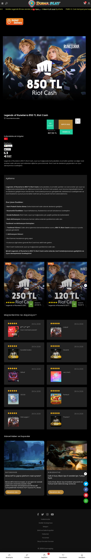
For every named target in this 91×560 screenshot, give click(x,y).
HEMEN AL (66, 132)
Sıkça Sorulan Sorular (45, 541)
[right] (86, 285)
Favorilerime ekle (12, 118)
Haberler (45, 534)
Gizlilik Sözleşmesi (45, 523)
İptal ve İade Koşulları (45, 530)
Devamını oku (13, 492)
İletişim (45, 526)
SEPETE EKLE (65, 124)
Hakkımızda (45, 519)
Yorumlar (45, 538)
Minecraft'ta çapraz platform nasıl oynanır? (23, 476)
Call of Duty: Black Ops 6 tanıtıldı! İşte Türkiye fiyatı (66, 477)
